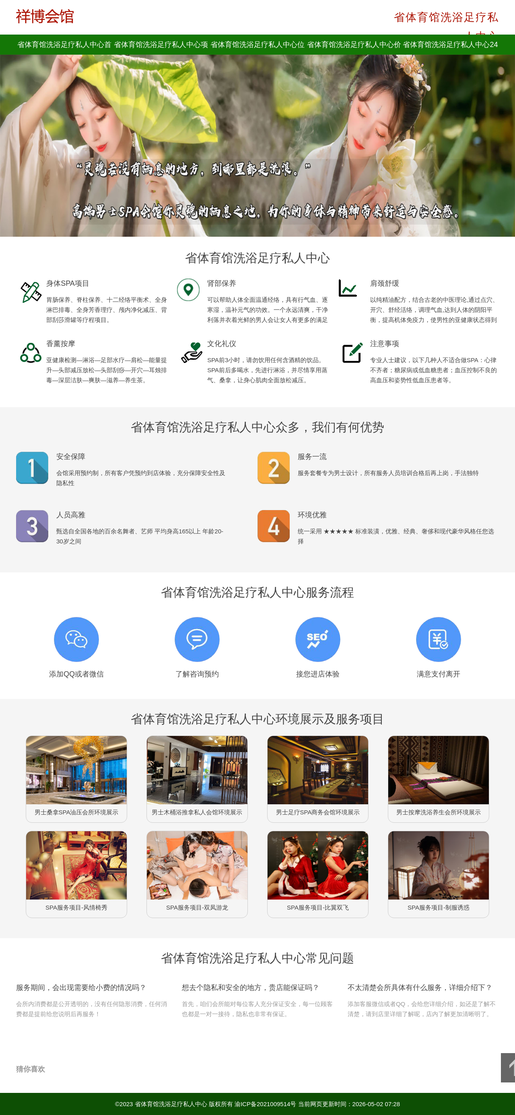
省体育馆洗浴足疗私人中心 (171, 1104)
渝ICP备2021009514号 (265, 1104)
